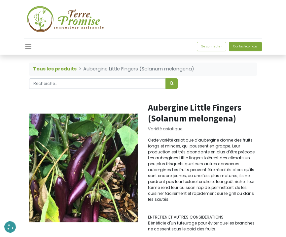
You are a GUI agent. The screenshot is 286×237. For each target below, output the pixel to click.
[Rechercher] (171, 83)
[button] (10, 227)
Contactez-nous (245, 46)
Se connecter (211, 46)
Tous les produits (55, 69)
